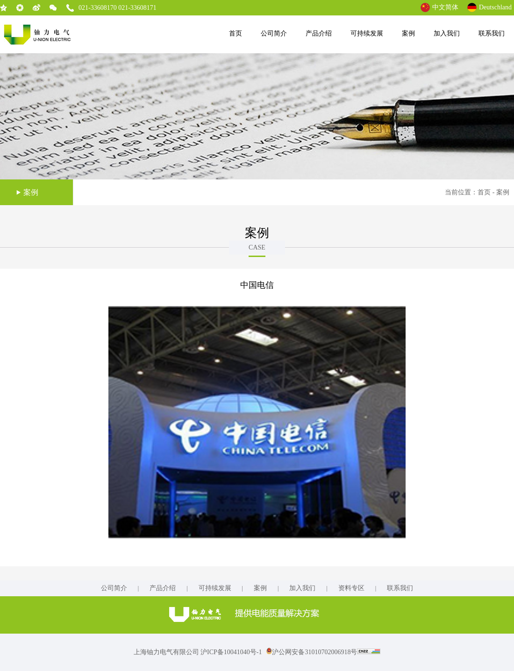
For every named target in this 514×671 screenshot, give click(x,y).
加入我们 (447, 33)
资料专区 (351, 588)
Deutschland (495, 7)
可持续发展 (366, 33)
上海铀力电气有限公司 (167, 652)
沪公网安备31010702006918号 (311, 652)
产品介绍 (319, 33)
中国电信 (257, 285)
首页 (235, 33)
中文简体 (445, 7)
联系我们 (491, 33)
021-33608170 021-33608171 (118, 7)
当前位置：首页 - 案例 (477, 192)
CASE (257, 247)
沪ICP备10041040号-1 (231, 652)
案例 (408, 33)
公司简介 (274, 33)
